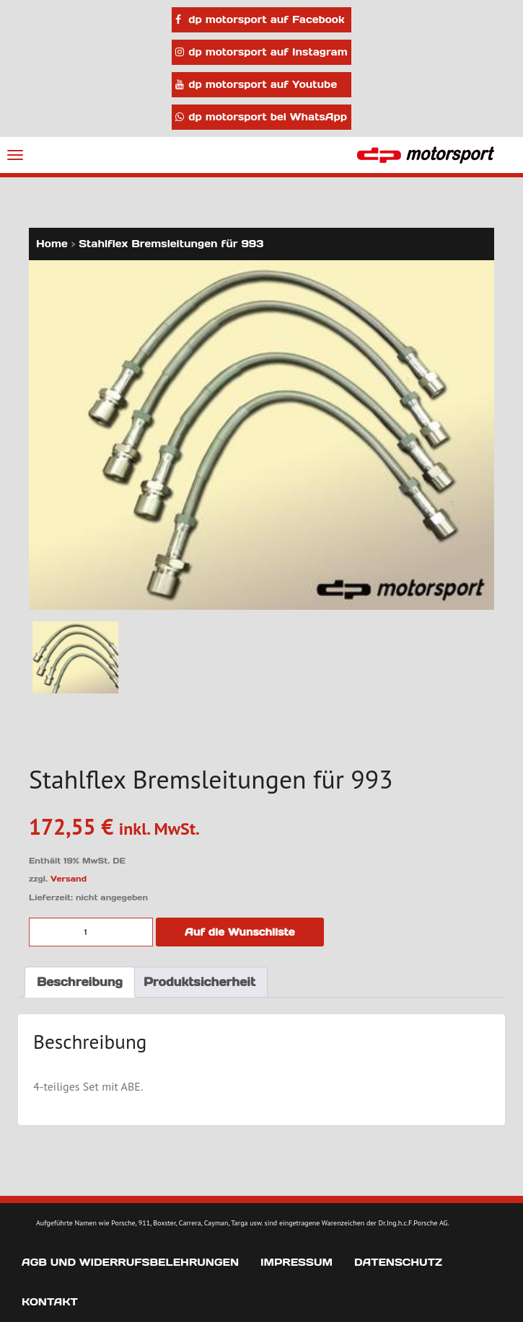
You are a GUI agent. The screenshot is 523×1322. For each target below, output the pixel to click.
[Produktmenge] (91, 932)
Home (52, 243)
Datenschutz (398, 1262)
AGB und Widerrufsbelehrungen (130, 1262)
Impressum (296, 1262)
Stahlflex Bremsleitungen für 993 (171, 243)
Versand (68, 879)
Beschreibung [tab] (80, 982)
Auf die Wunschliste (240, 932)
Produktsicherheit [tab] (199, 982)
